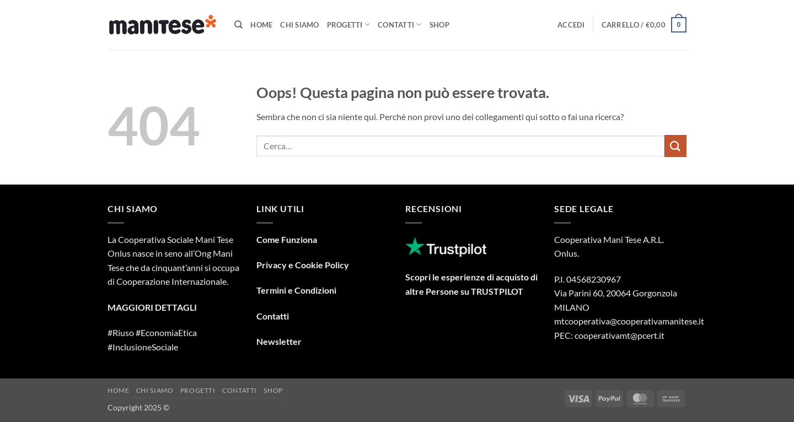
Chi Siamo (299, 24)
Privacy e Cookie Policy (302, 264)
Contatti (400, 24)
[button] (571, 25)
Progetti (349, 24)
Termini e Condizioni (296, 290)
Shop (439, 24)
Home (261, 24)
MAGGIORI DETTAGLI (152, 307)
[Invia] (675, 145)
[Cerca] (238, 24)
